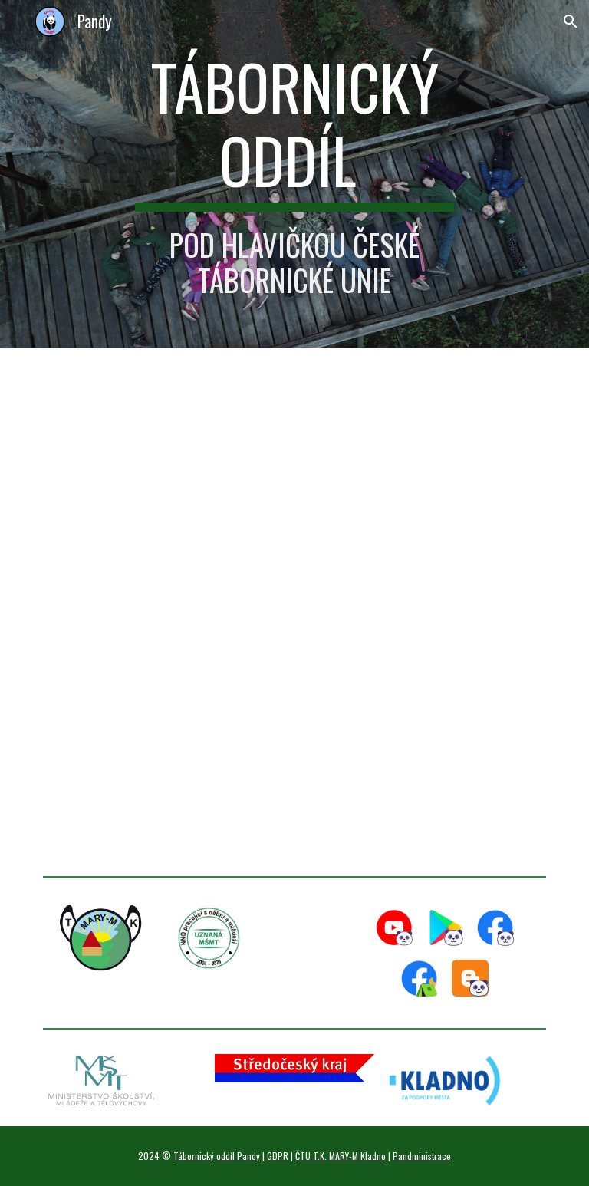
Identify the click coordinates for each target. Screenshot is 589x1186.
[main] (294, 174)
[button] (570, 21)
